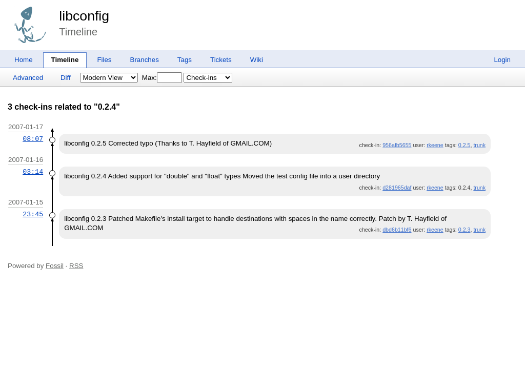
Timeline (65, 60)
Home (23, 60)
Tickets (221, 60)
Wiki (256, 60)
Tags (184, 60)
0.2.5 (464, 145)
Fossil (55, 266)
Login (502, 60)
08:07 (33, 139)
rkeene (435, 145)
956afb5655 (396, 145)
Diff (65, 77)
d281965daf (396, 187)
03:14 (33, 171)
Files (104, 60)
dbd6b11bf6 (396, 230)
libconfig (84, 16)
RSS (76, 266)
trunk (479, 145)
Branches (144, 60)
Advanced (28, 77)
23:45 (33, 214)
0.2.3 (464, 230)
